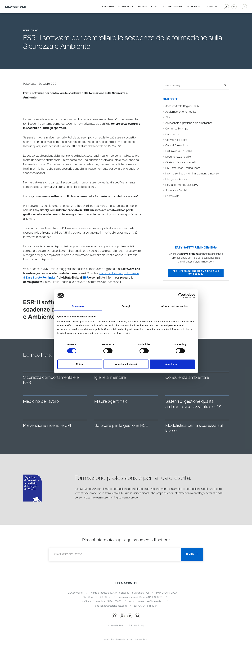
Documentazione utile (178, 156)
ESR (85, 277)
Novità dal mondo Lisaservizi (182, 184)
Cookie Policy (115, 625)
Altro (168, 117)
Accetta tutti (172, 364)
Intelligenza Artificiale (177, 179)
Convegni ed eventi (176, 139)
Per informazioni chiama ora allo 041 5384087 (196, 272)
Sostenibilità (172, 196)
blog (35, 30)
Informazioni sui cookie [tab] (174, 306)
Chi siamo (108, 7)
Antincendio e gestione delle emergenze (188, 123)
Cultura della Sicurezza (178, 151)
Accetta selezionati (126, 364)
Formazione (125, 7)
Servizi (142, 7)
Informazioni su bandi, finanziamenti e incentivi (192, 173)
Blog (154, 7)
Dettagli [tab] (126, 306)
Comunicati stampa (176, 128)
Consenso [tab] (78, 306)
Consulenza (172, 134)
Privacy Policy (136, 625)
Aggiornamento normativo (181, 111)
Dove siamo (194, 7)
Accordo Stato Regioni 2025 (182, 106)
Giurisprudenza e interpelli (180, 162)
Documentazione (172, 7)
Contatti (211, 7)
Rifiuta (80, 364)
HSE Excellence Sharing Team (182, 168)
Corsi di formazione (176, 145)
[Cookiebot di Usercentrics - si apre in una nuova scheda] (181, 295)
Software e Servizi (176, 190)
